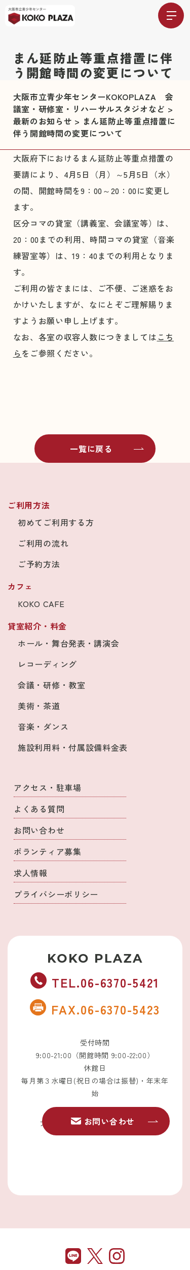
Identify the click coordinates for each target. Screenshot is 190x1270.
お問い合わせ (39, 830)
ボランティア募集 (48, 851)
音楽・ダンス (43, 726)
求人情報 (31, 873)
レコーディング (47, 664)
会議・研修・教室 (52, 685)
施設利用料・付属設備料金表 (73, 747)
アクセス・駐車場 (48, 787)
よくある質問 (39, 809)
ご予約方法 (39, 564)
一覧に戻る (107, 448)
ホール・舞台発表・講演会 (68, 643)
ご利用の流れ (43, 543)
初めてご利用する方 (56, 522)
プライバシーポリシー (56, 894)
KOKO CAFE (41, 603)
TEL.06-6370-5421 (94, 982)
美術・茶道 (39, 706)
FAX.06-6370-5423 (95, 1009)
